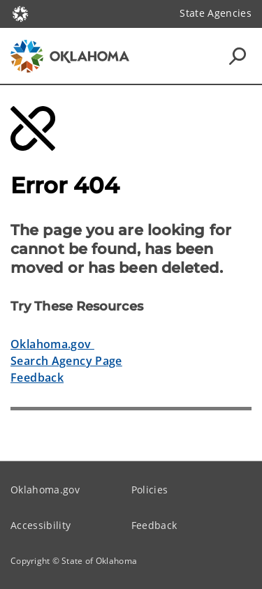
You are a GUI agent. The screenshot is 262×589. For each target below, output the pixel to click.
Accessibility (40, 525)
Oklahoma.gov (52, 344)
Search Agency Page (66, 360)
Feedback (37, 377)
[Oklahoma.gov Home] (20, 13)
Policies (149, 489)
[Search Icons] (238, 56)
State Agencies (216, 13)
